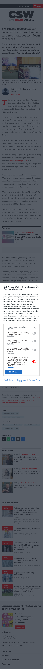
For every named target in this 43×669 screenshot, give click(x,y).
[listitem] (21, 328)
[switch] (34, 333)
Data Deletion (8, 380)
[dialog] (21, 334)
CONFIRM (13, 372)
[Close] (38, 287)
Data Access (21, 380)
